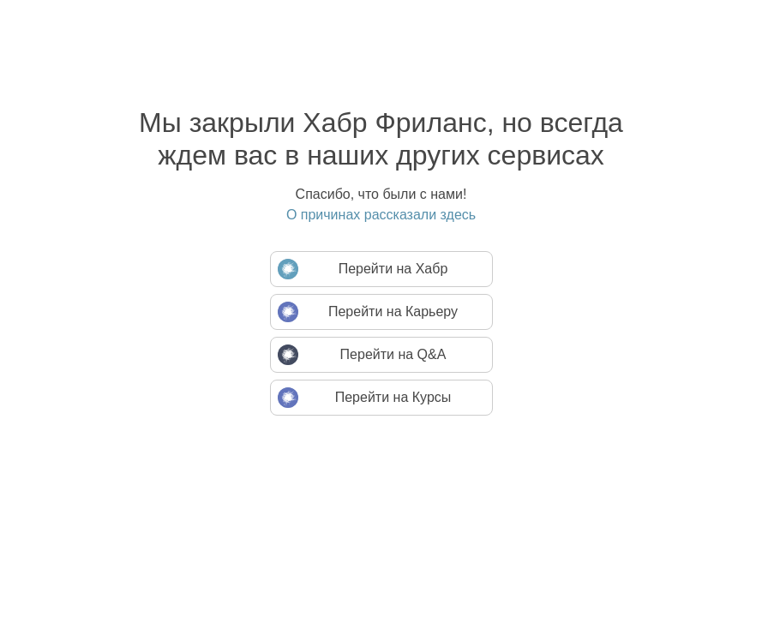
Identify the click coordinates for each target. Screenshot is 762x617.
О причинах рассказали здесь (381, 214)
